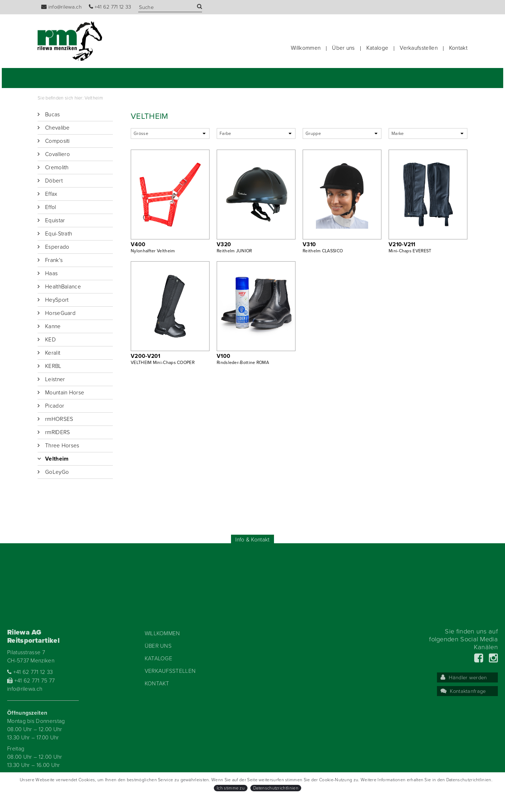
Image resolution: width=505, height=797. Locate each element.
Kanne (53, 326)
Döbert (54, 181)
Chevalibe (57, 128)
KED (50, 339)
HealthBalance (63, 286)
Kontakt (458, 48)
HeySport (56, 300)
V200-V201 (145, 356)
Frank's (54, 260)
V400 (138, 244)
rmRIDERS (57, 432)
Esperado (57, 247)
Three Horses (62, 445)
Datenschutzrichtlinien (275, 788)
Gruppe (313, 133)
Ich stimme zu (231, 788)
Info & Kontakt (252, 539)
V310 (309, 244)
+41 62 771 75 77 (31, 680)
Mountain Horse (64, 392)
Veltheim (93, 98)
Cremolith (57, 167)
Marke (397, 133)
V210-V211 (402, 244)
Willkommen (306, 48)
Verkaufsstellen (419, 48)
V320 (224, 244)
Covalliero (57, 154)
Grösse (141, 133)
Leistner (55, 379)
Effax (51, 194)
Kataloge (377, 48)
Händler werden (464, 678)
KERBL (53, 366)
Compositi (57, 141)
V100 (223, 356)
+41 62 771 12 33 (110, 7)
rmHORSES (59, 419)
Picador (54, 406)
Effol (50, 207)
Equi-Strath (58, 233)
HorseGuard (60, 313)
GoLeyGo (57, 472)
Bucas (52, 114)
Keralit (52, 353)
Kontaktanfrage (463, 691)
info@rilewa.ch (61, 7)
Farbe (225, 133)
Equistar (55, 220)
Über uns (343, 48)
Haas (51, 273)
